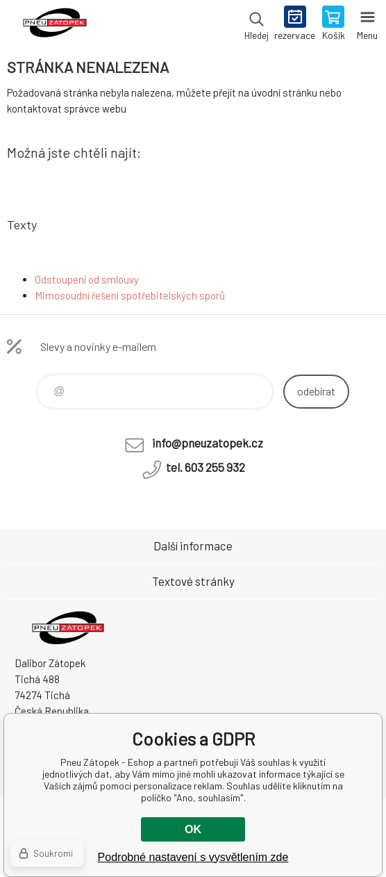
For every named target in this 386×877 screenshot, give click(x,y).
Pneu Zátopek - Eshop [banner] (54, 24)
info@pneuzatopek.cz (207, 443)
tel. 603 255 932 (205, 467)
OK (193, 829)
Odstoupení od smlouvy (87, 279)
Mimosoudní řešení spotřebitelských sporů (130, 295)
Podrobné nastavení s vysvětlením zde (193, 857)
